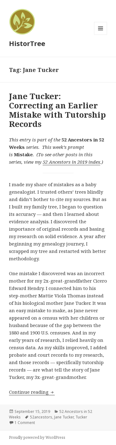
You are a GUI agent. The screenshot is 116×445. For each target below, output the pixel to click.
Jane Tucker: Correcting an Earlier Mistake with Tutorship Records (57, 109)
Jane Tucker (64, 417)
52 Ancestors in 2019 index (71, 162)
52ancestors (41, 417)
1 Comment (25, 422)
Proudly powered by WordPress (37, 437)
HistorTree (27, 43)
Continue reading (32, 392)
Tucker (81, 417)
